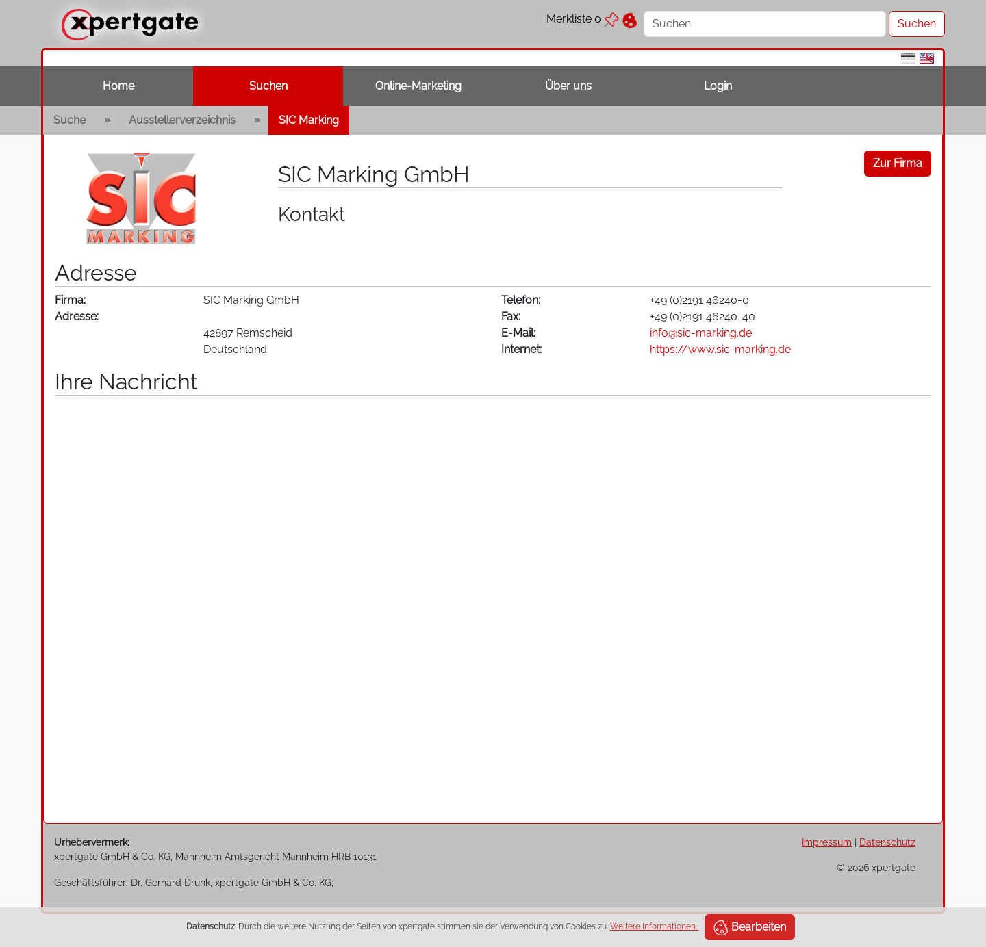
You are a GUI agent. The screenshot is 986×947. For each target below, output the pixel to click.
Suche (69, 120)
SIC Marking (309, 120)
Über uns (568, 85)
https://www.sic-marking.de (720, 349)
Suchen (268, 85)
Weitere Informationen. (654, 926)
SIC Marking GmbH (374, 174)
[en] (927, 57)
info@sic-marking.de (701, 332)
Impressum (827, 842)
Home (118, 85)
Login (718, 85)
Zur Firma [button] (897, 163)
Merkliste (582, 18)
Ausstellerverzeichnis (182, 120)
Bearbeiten (749, 927)
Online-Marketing (418, 85)
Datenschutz (887, 842)
